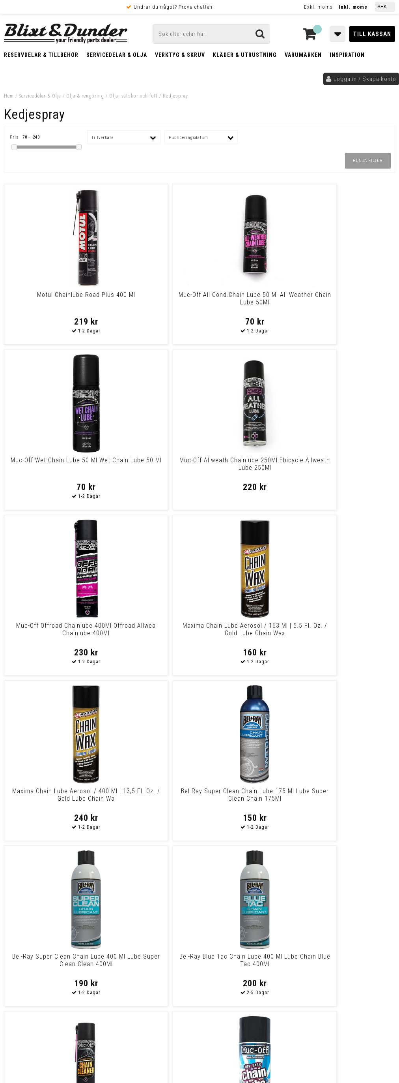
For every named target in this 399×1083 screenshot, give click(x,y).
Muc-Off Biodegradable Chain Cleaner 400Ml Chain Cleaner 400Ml (249, 633)
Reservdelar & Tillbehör (41, 55)
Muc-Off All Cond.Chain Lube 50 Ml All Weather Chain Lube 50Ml (150, 302)
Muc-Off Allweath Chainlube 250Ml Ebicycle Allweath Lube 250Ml (347, 302)
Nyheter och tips (55, 905)
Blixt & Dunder (351, 892)
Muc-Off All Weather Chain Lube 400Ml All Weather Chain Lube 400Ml (249, 798)
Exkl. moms (318, 7)
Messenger (216, 892)
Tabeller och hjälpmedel (55, 885)
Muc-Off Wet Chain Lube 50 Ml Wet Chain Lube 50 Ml (249, 298)
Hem (9, 96)
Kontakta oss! (128, 882)
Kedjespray (175, 96)
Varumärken (303, 55)
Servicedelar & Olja (116, 55)
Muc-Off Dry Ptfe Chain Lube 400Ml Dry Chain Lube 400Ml (51, 794)
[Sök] (211, 34)
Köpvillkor (21, 981)
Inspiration (347, 55)
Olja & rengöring (85, 96)
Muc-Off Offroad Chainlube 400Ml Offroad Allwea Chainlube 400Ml (51, 467)
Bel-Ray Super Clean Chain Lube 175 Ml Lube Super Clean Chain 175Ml (348, 467)
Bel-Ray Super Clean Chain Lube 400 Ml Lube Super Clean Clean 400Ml (51, 633)
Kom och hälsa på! (131, 932)
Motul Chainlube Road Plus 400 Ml (51, 298)
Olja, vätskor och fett (133, 96)
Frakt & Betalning (31, 973)
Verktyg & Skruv (180, 55)
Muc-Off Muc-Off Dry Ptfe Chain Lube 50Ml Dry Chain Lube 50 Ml (348, 633)
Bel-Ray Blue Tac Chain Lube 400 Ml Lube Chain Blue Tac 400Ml (150, 633)
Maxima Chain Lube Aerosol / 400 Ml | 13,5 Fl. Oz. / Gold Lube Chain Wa (249, 467)
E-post (175, 892)
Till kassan (372, 34)
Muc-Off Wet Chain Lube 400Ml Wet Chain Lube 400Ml (149, 794)
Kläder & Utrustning (245, 55)
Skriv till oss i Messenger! (289, 886)
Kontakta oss (349, 902)
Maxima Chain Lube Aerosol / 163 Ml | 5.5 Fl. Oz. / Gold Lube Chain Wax (150, 467)
